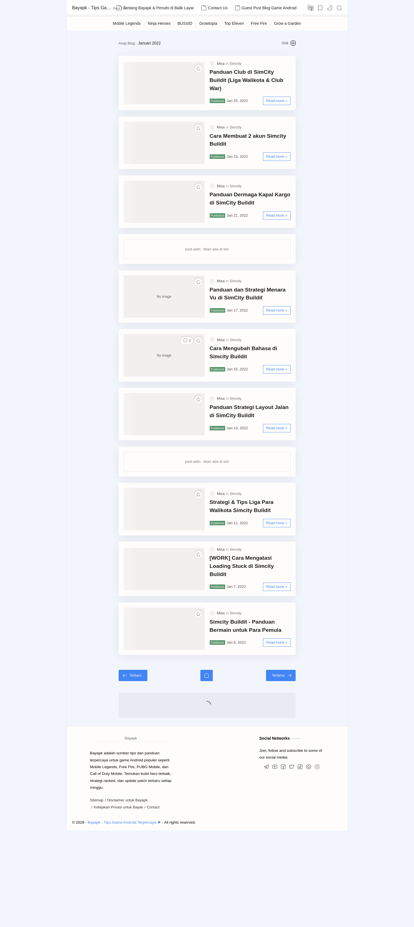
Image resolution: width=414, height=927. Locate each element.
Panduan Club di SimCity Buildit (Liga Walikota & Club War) (258, 85)
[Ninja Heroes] (159, 23)
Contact (153, 904)
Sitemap (96, 897)
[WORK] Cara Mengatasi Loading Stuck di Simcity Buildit (260, 647)
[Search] (339, 8)
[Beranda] (206, 772)
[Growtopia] (208, 23)
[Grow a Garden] (288, 23)
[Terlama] (302, 772)
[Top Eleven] (234, 23)
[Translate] (310, 8)
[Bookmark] (320, 8)
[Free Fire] (259, 23)
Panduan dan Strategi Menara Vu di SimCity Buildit (255, 331)
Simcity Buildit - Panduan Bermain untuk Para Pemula (254, 717)
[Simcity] (236, 72)
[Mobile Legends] (126, 23)
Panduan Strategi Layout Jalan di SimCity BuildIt (252, 471)
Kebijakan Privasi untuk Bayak (118, 904)
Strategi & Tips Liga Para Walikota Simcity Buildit (253, 577)
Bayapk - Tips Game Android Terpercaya (92, 7)
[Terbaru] (111, 772)
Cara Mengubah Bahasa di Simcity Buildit (254, 401)
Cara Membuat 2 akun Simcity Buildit (257, 155)
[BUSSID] (185, 23)
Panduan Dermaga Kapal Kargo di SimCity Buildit (253, 225)
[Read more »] (298, 101)
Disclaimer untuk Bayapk (127, 897)
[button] (330, 8)
